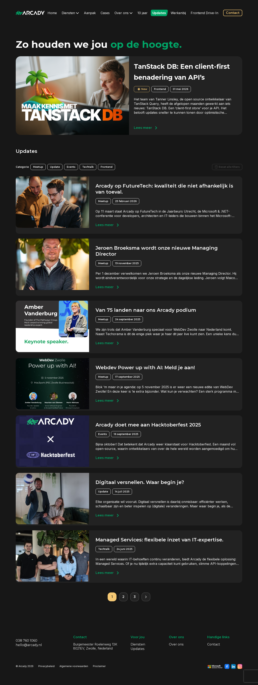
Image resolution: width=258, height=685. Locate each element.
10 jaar (142, 13)
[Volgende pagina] (145, 596)
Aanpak (90, 13)
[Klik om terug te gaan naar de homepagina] (30, 13)
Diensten (70, 13)
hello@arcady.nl (29, 645)
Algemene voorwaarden (73, 666)
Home (52, 13)
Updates (159, 13)
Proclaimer (99, 666)
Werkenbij (178, 13)
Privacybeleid (46, 666)
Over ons (123, 13)
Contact (232, 13)
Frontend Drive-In (204, 13)
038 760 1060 (26, 640)
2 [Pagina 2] (123, 597)
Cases (105, 13)
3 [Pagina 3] (135, 597)
